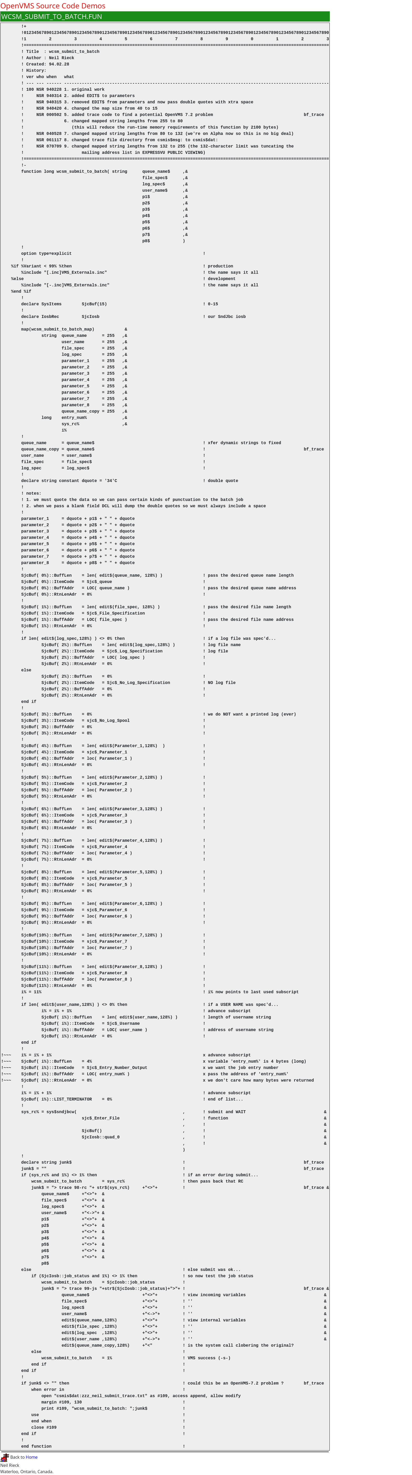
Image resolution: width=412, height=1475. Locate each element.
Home (32, 1457)
